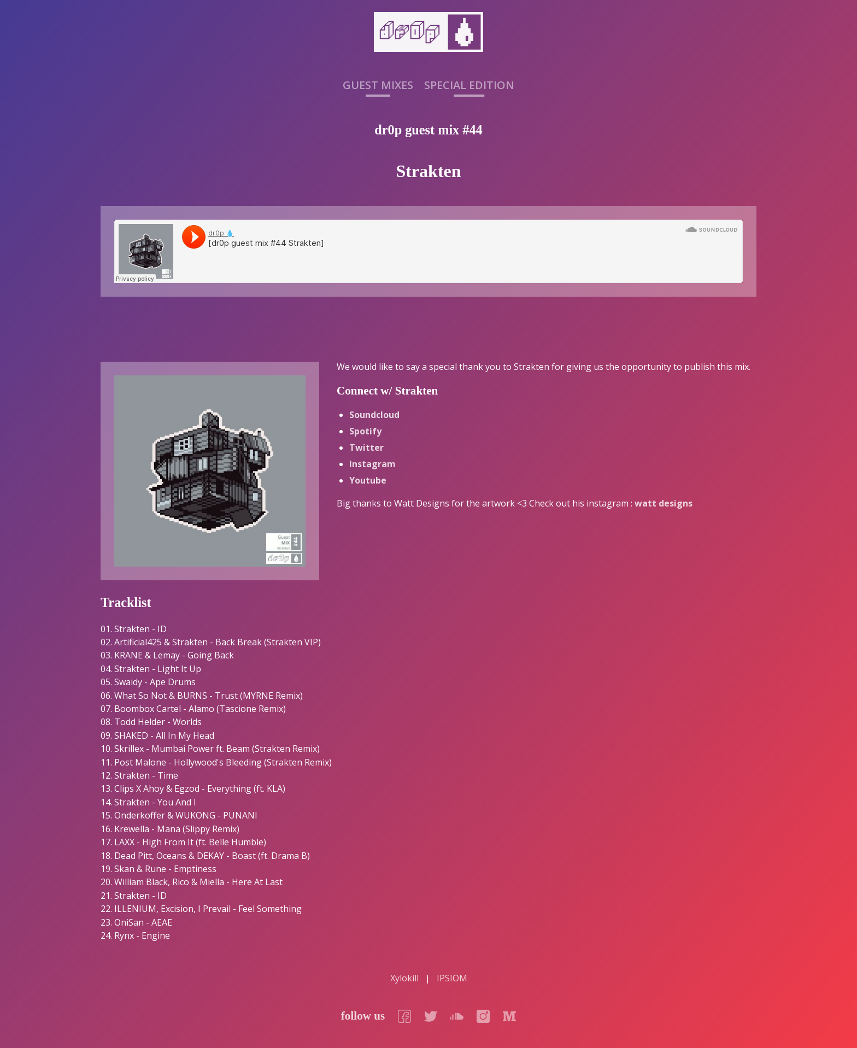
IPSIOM (452, 978)
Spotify (365, 431)
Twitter (366, 447)
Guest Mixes (378, 85)
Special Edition (469, 85)
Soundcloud (374, 415)
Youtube (367, 480)
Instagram (372, 464)
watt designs (663, 503)
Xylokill (404, 978)
